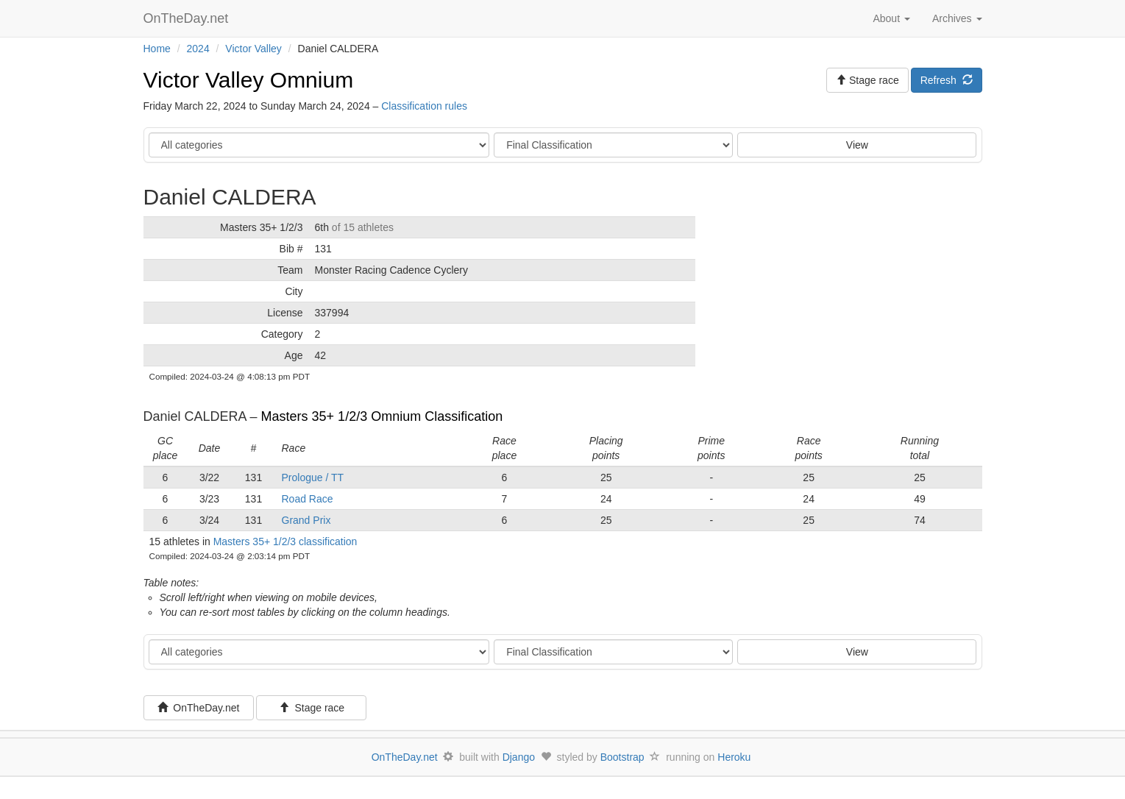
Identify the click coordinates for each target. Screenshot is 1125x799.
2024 (198, 48)
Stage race (312, 708)
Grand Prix (306, 520)
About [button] (891, 18)
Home (157, 48)
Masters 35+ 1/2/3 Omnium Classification (382, 416)
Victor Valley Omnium (248, 80)
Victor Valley (253, 48)
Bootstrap (622, 757)
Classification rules (424, 106)
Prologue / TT (313, 477)
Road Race (307, 499)
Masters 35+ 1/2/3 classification (285, 541)
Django (519, 757)
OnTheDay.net (188, 18)
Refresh (946, 80)
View (857, 145)
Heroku (733, 757)
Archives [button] (957, 18)
